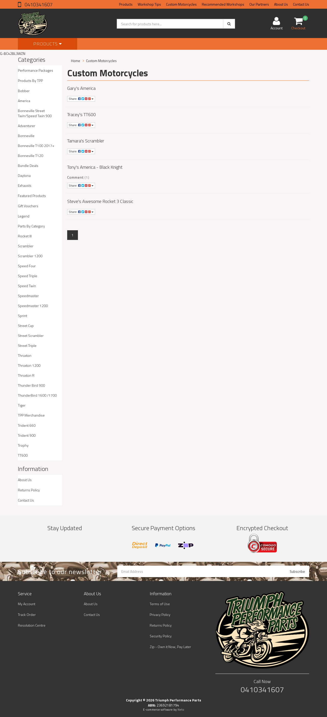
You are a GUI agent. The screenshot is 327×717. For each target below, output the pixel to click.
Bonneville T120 (30, 155)
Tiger (22, 405)
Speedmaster (28, 295)
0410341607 (38, 4)
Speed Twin (27, 285)
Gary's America (81, 88)
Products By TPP (30, 80)
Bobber (24, 90)
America (24, 100)
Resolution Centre (31, 625)
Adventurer (26, 125)
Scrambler (25, 246)
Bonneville (26, 135)
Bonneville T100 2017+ (36, 145)
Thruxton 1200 (29, 365)
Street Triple (27, 345)
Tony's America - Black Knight (94, 167)
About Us (281, 4)
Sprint (22, 315)
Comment (75, 177)
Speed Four (27, 266)
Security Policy (161, 636)
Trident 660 (27, 425)
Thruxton (24, 355)
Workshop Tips (149, 4)
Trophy (23, 445)
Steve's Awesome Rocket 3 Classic (100, 201)
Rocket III (25, 236)
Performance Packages (35, 70)
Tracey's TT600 (81, 114)
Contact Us (301, 4)
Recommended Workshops (223, 4)
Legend (23, 216)
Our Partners (259, 4)
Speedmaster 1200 (33, 305)
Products (126, 4)
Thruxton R (26, 375)
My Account (26, 603)
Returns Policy (29, 490)
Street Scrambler (31, 335)
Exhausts (24, 185)
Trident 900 (27, 435)
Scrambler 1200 (30, 256)
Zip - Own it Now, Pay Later (170, 646)
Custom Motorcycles (181, 4)
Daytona (24, 175)
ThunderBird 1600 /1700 (37, 395)
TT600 (23, 455)
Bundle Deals (28, 165)
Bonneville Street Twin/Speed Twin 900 (35, 113)
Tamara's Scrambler (85, 140)
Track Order (27, 614)
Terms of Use (160, 603)
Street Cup (26, 325)
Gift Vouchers (28, 206)
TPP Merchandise (31, 415)
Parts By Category (31, 226)
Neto (181, 710)
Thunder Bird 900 (31, 385)
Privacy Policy (160, 614)
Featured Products (32, 195)
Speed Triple (27, 275)
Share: (81, 98)
